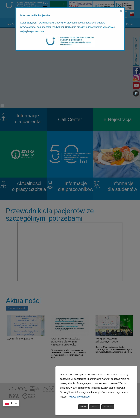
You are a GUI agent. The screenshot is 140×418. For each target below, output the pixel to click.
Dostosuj (94, 407)
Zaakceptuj (107, 407)
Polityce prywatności (79, 396)
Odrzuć (83, 407)
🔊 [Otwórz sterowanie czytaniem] (136, 93)
